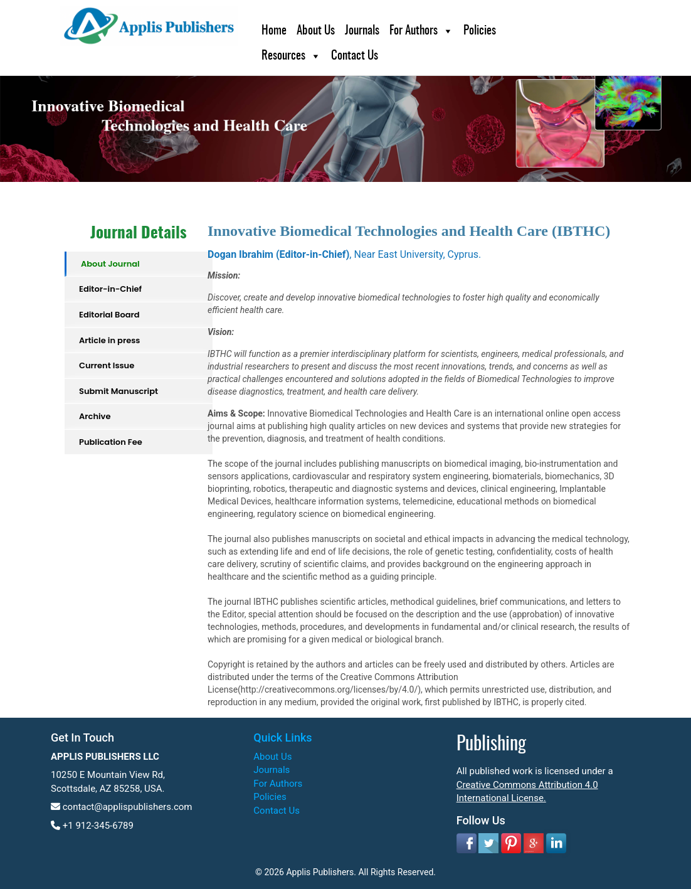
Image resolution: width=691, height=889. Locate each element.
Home (274, 31)
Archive (94, 416)
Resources (283, 56)
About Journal (110, 264)
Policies (479, 31)
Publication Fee (110, 442)
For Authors (413, 31)
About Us (316, 31)
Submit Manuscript (118, 391)
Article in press (109, 340)
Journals (362, 31)
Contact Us (354, 56)
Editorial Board (109, 315)
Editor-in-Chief (110, 289)
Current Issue (106, 365)
